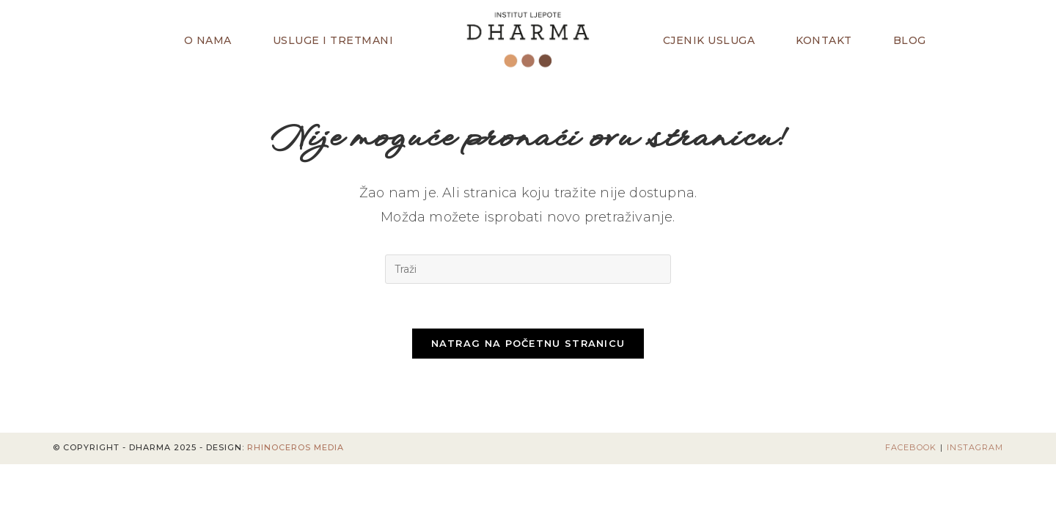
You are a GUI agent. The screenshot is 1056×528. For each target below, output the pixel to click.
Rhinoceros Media (295, 447)
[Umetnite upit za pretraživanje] (528, 269)
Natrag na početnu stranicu (528, 343)
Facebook (910, 447)
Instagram (975, 447)
